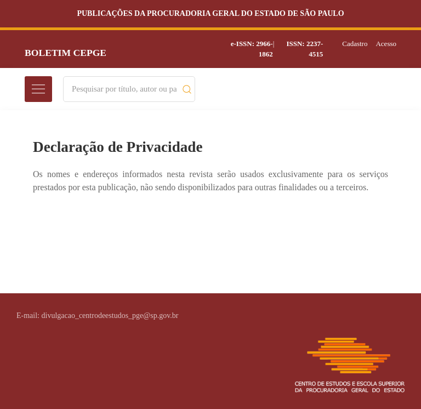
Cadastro (354, 43)
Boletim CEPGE (65, 52)
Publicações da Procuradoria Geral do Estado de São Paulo (210, 13)
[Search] (124, 89)
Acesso (386, 43)
